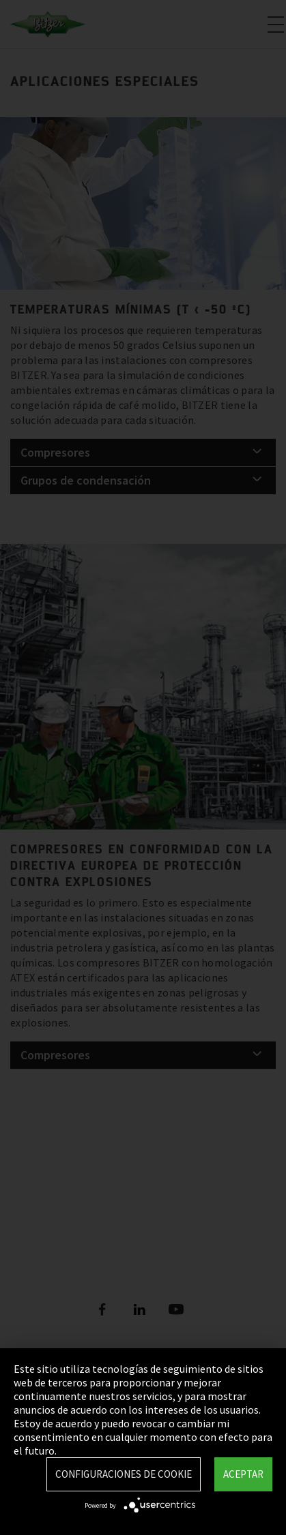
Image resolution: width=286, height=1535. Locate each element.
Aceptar (243, 1474)
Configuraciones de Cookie (123, 1474)
